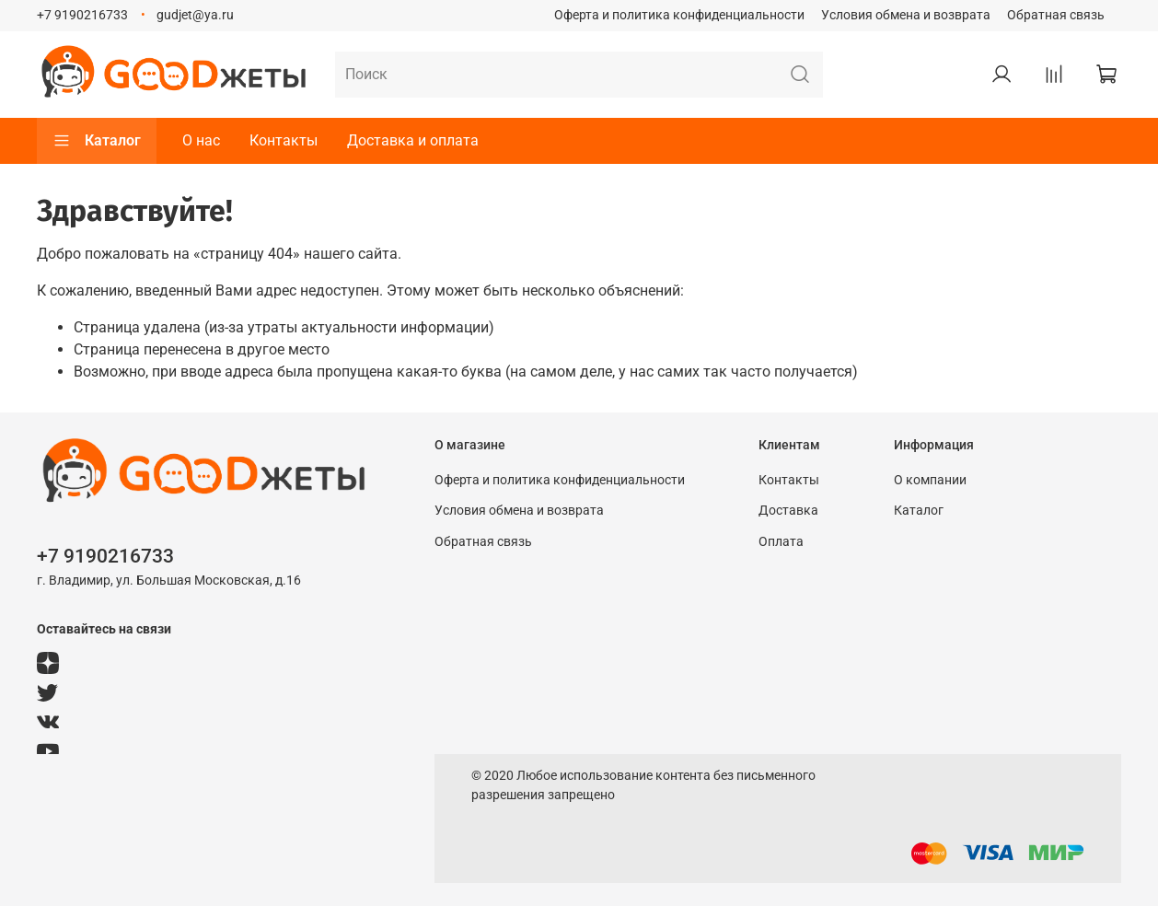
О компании (930, 480)
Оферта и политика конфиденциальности (679, 15)
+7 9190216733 (82, 15)
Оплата (781, 542)
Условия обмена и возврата (905, 15)
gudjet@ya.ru (195, 15)
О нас (201, 140)
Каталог (96, 141)
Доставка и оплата (413, 140)
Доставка (788, 510)
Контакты (283, 140)
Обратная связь (1056, 15)
